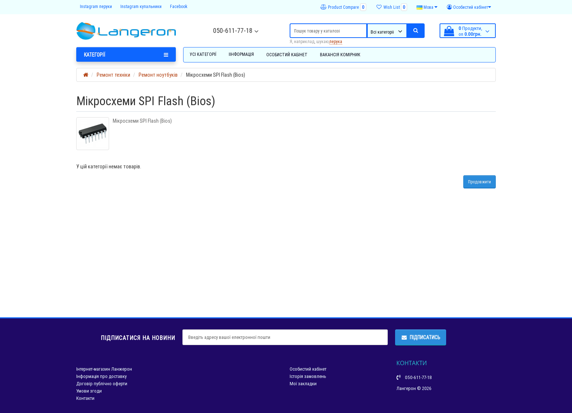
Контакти (85, 398)
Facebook (179, 6)
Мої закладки (303, 384)
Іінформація (241, 54)
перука (335, 41)
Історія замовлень (308, 376)
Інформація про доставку (101, 376)
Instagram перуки (96, 6)
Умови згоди (89, 391)
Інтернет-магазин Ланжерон (104, 369)
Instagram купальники (141, 6)
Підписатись (420, 337)
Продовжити (479, 181)
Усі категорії (203, 54)
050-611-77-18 (232, 30)
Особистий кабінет (287, 54)
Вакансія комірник (340, 54)
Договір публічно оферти (101, 384)
